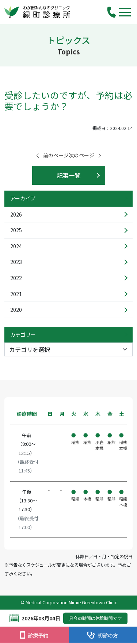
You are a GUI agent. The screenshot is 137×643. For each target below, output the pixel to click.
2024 (16, 246)
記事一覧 (68, 175)
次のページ (85, 155)
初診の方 (102, 635)
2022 (16, 278)
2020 (16, 309)
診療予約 (34, 635)
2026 (16, 214)
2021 (16, 294)
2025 (16, 230)
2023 (16, 261)
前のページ (52, 155)
